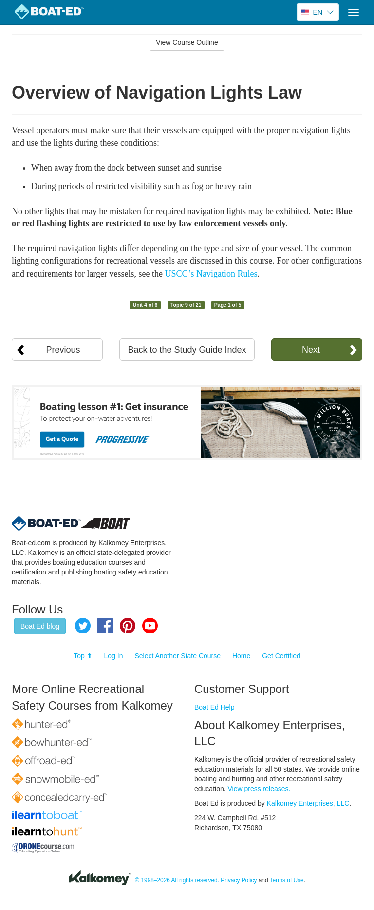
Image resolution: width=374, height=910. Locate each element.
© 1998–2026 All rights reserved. (177, 880)
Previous (63, 350)
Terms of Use (287, 880)
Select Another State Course (177, 656)
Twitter (83, 625)
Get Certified (281, 656)
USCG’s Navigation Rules (211, 273)
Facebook (105, 625)
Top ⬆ (83, 656)
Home (241, 656)
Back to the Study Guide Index (187, 350)
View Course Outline (187, 42)
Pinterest (127, 625)
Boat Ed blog (39, 626)
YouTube (150, 625)
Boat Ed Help (214, 707)
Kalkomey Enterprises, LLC (308, 803)
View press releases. (259, 788)
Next (311, 350)
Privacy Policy (239, 880)
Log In (113, 656)
